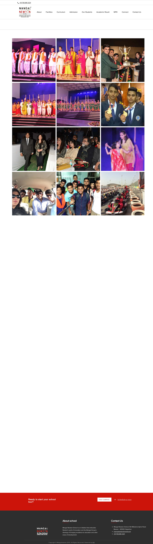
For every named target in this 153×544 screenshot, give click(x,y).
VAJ (94, 542)
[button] (49, 12)
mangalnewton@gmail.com (122, 531)
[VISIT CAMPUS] (104, 500)
